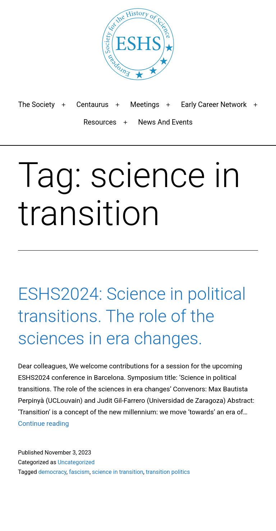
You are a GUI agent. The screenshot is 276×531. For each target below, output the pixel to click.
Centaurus (93, 105)
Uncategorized (76, 462)
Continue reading (43, 424)
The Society (36, 105)
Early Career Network (214, 105)
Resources (99, 122)
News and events (165, 122)
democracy (52, 472)
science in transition (117, 472)
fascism (79, 472)
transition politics (168, 472)
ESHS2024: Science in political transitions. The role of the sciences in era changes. (132, 316)
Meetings (144, 105)
